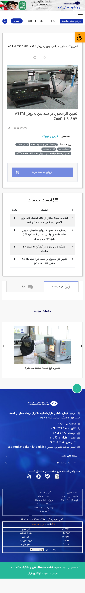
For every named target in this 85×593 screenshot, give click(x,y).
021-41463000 (60, 428)
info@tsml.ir (58, 437)
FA (53, 21)
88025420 (59, 433)
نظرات (26, 286)
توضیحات (61, 286)
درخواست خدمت (71, 21)
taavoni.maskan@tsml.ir (26, 447)
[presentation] (3, 346)
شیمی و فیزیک (50, 136)
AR (30, 21)
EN (41, 21)
